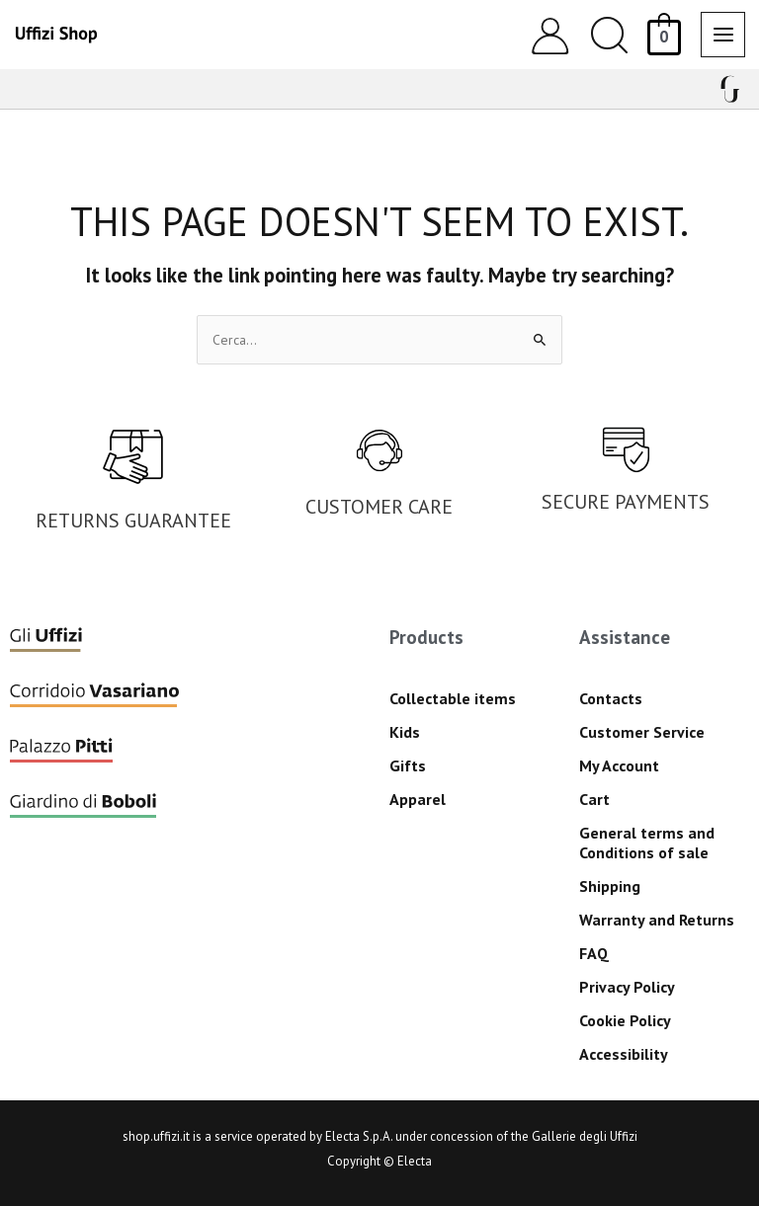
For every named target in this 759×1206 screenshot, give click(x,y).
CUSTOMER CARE (379, 507)
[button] (609, 35)
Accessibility (623, 1054)
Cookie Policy (625, 1020)
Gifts (407, 765)
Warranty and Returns (656, 919)
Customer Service (642, 732)
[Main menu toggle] (723, 34)
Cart (594, 799)
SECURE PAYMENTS (626, 502)
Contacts (610, 698)
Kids (404, 732)
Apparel (417, 799)
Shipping (609, 886)
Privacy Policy (627, 987)
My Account (619, 765)
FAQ (594, 953)
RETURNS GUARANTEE (133, 520)
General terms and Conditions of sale (647, 842)
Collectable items (452, 698)
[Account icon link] (550, 35)
